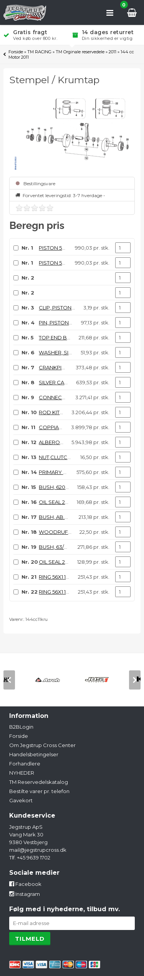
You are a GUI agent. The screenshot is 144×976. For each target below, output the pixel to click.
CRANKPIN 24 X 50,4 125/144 (72, 367)
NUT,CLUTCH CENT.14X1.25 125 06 (79, 457)
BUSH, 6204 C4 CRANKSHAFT (75, 487)
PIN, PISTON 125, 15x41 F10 (69, 322)
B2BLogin (21, 727)
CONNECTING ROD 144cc (70, 397)
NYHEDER (21, 773)
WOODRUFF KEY (60, 532)
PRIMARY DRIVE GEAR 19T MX (75, 472)
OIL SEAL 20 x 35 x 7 (63, 562)
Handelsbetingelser (33, 754)
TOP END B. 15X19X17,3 (66, 337)
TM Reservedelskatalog (38, 782)
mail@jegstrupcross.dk (37, 850)
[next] (135, 680)
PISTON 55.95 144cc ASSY (70, 263)
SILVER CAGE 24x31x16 (66, 382)
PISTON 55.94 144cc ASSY (70, 248)
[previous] (9, 680)
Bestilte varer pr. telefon (39, 791)
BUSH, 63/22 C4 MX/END (69, 547)
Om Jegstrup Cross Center (42, 745)
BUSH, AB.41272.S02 (63, 517)
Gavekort (21, 800)
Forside (15, 51)
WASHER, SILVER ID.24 (66, 352)
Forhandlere (24, 763)
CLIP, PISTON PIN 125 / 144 (70, 307)
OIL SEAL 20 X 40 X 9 (64, 502)
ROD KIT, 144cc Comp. (66, 412)
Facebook (25, 884)
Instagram (24, 894)
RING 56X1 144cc (58, 577)
